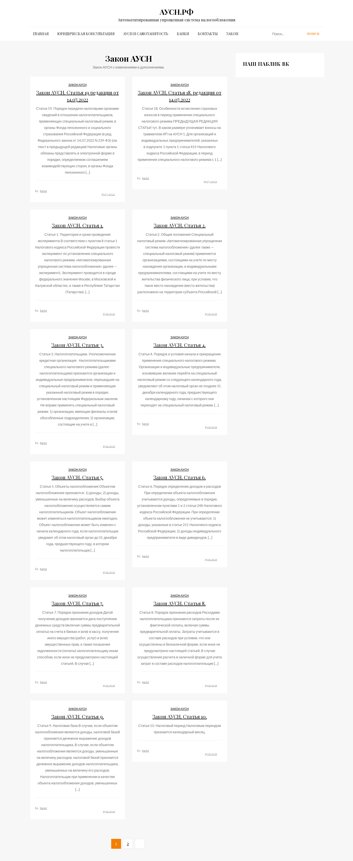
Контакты (208, 33)
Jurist (43, 191)
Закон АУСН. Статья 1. (77, 225)
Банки (183, 33)
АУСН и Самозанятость (145, 33)
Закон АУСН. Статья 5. (77, 477)
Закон (232, 33)
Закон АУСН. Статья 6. (179, 477)
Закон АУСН (77, 85)
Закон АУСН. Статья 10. (180, 716)
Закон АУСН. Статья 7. (77, 603)
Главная (41, 33)
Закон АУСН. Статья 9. (77, 716)
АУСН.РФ (176, 12)
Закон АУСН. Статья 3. (77, 345)
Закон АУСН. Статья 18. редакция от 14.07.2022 (179, 96)
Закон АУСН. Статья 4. (179, 345)
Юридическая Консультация (86, 33)
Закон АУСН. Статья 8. (179, 603)
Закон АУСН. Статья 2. (180, 225)
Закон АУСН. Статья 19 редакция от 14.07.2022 (77, 96)
